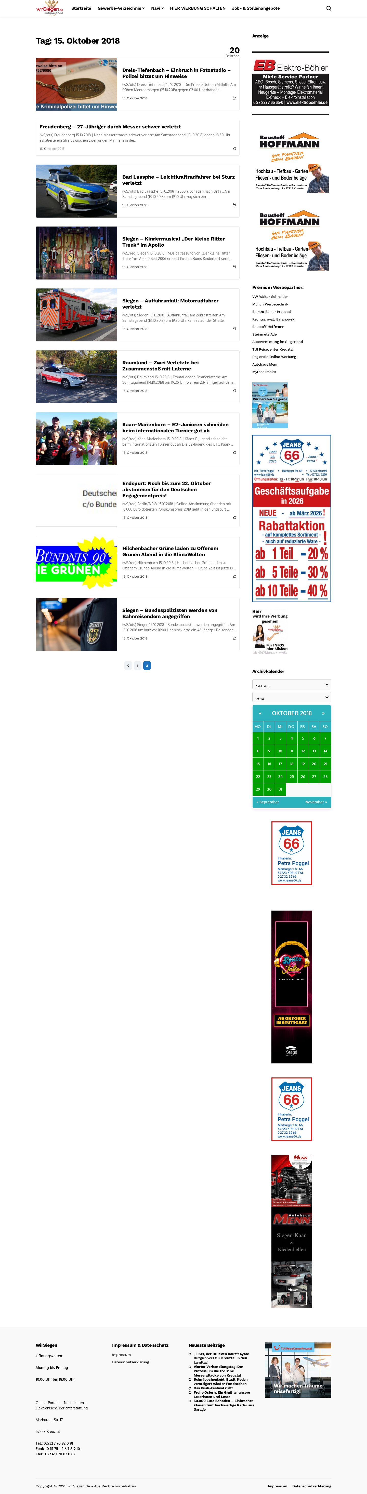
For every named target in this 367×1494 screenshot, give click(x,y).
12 (303, 751)
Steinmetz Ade (264, 334)
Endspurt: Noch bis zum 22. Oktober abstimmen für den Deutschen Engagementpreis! (166, 489)
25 (292, 776)
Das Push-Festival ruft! (213, 1388)
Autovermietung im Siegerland (277, 342)
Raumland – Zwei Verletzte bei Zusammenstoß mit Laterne (160, 365)
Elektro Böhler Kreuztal (271, 312)
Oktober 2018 (292, 712)
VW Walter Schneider (270, 297)
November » (316, 801)
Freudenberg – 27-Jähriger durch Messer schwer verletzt (110, 127)
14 (325, 751)
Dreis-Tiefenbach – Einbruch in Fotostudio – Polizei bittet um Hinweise (176, 73)
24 (280, 776)
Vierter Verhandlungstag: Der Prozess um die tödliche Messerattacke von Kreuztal (218, 1371)
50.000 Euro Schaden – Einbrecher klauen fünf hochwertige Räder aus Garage (224, 1405)
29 (258, 789)
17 (280, 763)
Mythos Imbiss (264, 372)
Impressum (121, 1355)
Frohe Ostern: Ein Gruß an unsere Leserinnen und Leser (222, 1394)
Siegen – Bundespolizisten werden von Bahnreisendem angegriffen (169, 613)
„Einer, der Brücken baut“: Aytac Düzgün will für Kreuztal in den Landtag (221, 1358)
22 (258, 776)
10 (280, 751)
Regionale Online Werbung (274, 357)
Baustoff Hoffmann (268, 327)
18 (291, 763)
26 (303, 776)
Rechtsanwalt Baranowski (273, 319)
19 (303, 763)
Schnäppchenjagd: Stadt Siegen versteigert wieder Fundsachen (221, 1381)
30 (269, 789)
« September (267, 801)
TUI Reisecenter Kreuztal (272, 349)
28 (325, 776)
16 (269, 763)
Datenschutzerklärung (130, 1362)
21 (325, 763)
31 (280, 789)
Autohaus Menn (265, 364)
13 (314, 751)
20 (314, 763)
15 (258, 763)
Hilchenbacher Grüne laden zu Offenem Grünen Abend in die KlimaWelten (170, 551)
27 (314, 776)
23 (269, 776)
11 (292, 751)
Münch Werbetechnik (270, 304)
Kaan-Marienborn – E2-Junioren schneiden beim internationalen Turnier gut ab (175, 427)
